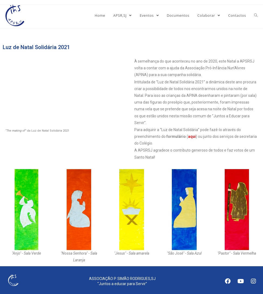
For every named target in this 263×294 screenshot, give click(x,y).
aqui (192, 136)
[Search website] (256, 15)
